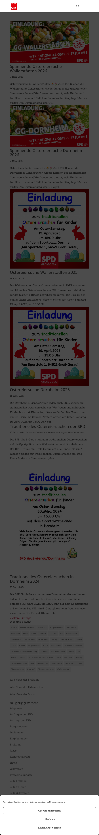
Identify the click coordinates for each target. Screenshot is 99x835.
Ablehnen (49, 819)
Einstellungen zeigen (49, 827)
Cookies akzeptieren (49, 810)
